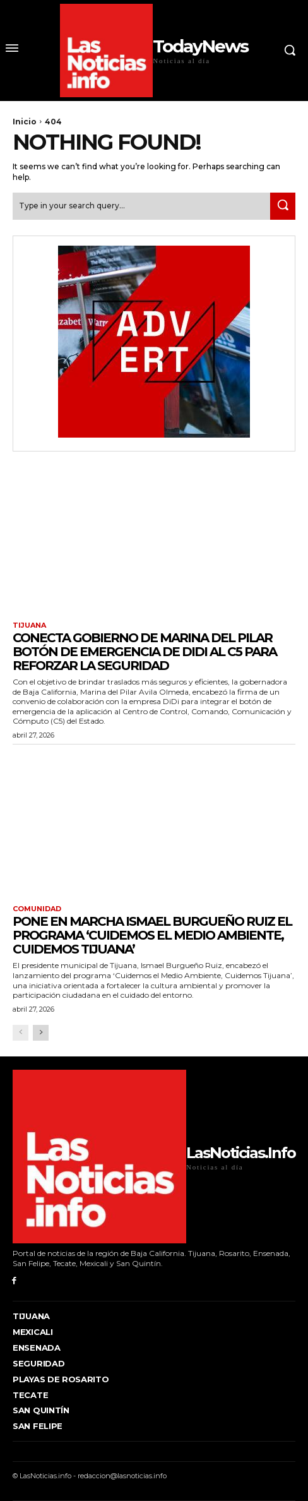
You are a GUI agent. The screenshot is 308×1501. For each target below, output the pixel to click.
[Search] (282, 206)
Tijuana (29, 625)
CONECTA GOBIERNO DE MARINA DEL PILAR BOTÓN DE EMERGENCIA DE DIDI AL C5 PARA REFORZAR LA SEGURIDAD (144, 651)
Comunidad (37, 909)
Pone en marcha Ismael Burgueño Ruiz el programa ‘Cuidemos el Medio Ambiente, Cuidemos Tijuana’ (152, 935)
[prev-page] (20, 1033)
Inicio (25, 121)
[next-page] (41, 1033)
